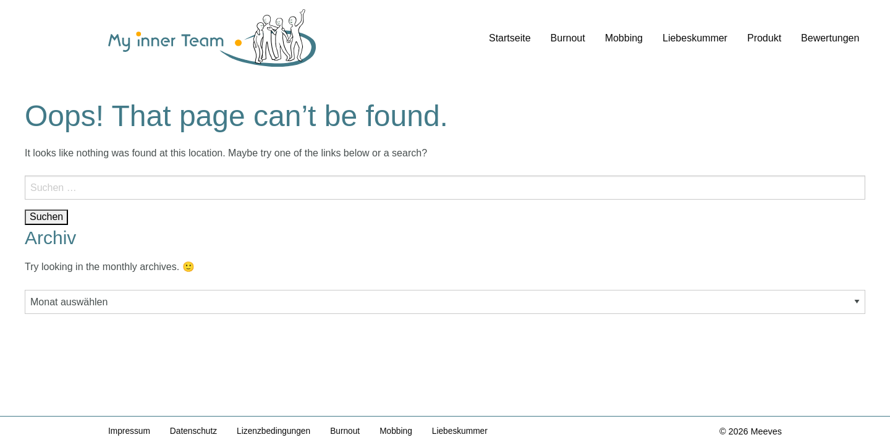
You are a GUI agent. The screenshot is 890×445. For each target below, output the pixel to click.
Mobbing (624, 38)
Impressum (130, 431)
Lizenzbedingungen (279, 431)
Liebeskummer (695, 38)
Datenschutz (196, 431)
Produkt (764, 38)
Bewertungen (830, 38)
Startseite (510, 38)
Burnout (568, 38)
